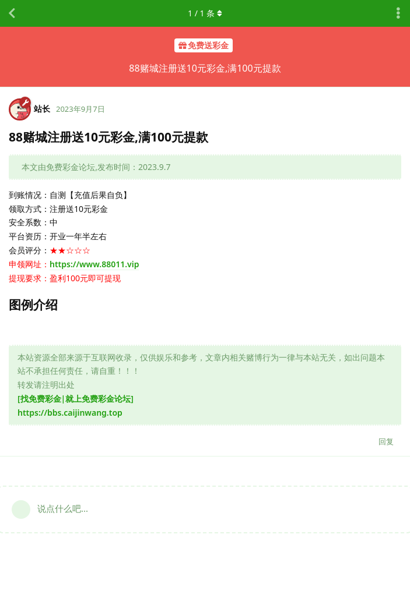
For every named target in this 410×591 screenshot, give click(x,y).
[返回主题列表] (11, 13)
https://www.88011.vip (94, 264)
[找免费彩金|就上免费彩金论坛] (75, 398)
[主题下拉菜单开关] (398, 13)
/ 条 (205, 13)
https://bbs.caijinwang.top (69, 412)
